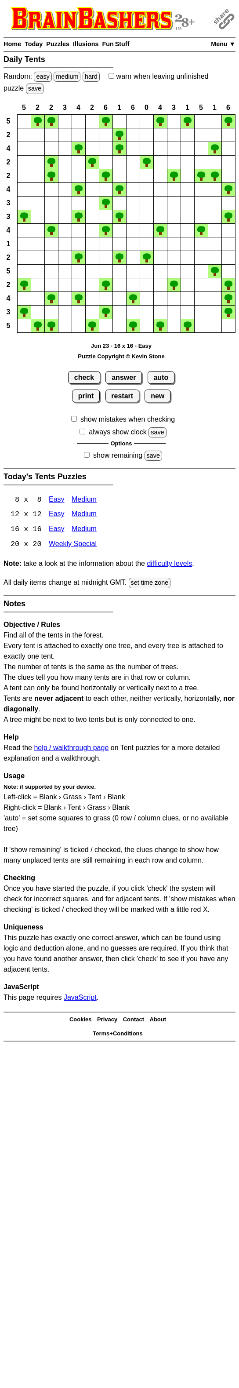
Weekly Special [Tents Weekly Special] (73, 545)
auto (160, 377)
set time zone (150, 583)
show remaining (117, 455)
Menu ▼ (223, 43)
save (34, 88)
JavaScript (80, 998)
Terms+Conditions (118, 1034)
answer (124, 377)
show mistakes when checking (127, 419)
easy (42, 76)
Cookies (80, 1020)
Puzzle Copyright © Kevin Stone (121, 356)
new (157, 396)
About (158, 1020)
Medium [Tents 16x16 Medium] (84, 530)
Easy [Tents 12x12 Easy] (57, 515)
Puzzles (57, 43)
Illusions (85, 43)
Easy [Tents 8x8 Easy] (57, 500)
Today (34, 43)
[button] (24, 121)
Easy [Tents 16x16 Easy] (57, 530)
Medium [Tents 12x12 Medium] (84, 515)
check (84, 377)
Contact (133, 1020)
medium (67, 76)
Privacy (107, 1020)
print (86, 396)
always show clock (118, 432)
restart (122, 396)
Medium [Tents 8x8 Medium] (84, 500)
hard (91, 76)
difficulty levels (169, 564)
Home (12, 43)
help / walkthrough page (71, 748)
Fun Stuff (115, 43)
